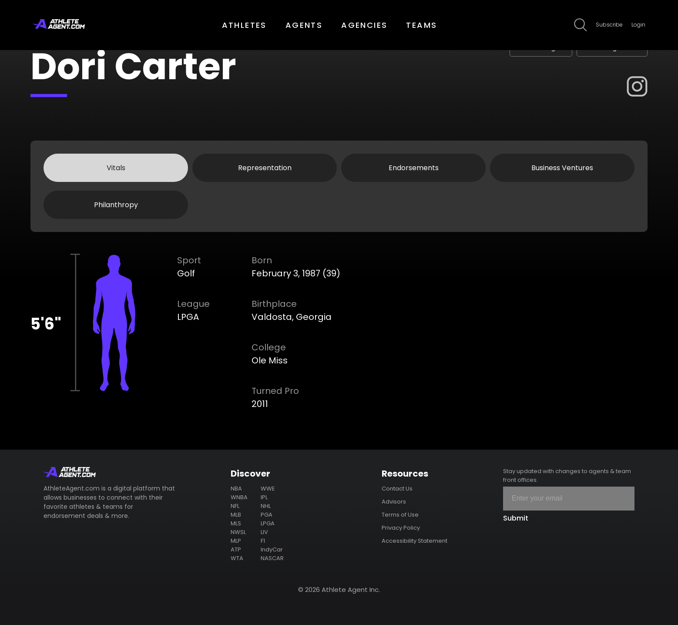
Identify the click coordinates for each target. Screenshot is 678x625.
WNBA (239, 497)
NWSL (238, 532)
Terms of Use (400, 515)
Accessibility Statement (414, 541)
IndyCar (272, 549)
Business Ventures (562, 168)
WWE (268, 488)
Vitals (116, 168)
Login (638, 24)
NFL (235, 506)
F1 (263, 541)
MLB (236, 515)
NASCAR (272, 558)
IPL (264, 497)
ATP (236, 549)
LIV (264, 532)
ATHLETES (244, 25)
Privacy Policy (401, 528)
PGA (266, 515)
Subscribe (609, 24)
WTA (237, 558)
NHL (266, 506)
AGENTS (303, 25)
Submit (515, 518)
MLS (236, 523)
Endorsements (414, 168)
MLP (236, 541)
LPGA (268, 523)
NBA (236, 488)
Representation (265, 168)
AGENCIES (364, 25)
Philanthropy (116, 205)
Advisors (394, 501)
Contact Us (397, 488)
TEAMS (421, 25)
